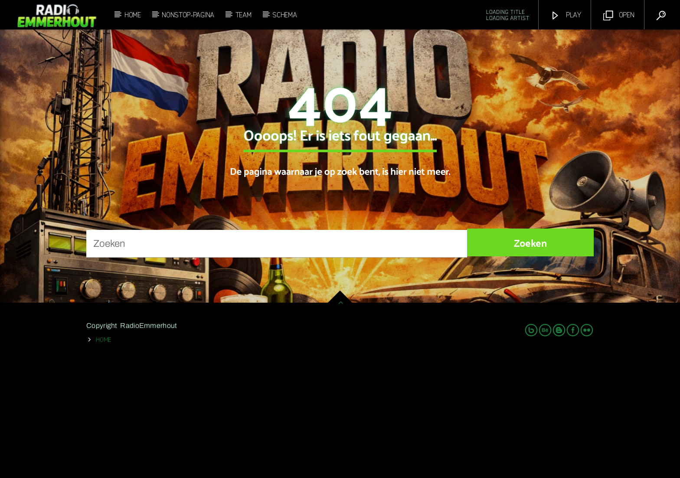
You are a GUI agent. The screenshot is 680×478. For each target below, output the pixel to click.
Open (618, 15)
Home (132, 14)
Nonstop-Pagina (188, 14)
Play (565, 15)
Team (243, 14)
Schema (284, 14)
